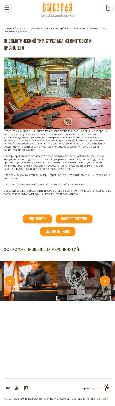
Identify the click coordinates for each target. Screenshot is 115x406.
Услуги (21, 28)
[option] (31, 281)
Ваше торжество (74, 218)
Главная (9, 28)
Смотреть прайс (58, 231)
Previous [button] (10, 281)
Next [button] (105, 281)
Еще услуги (37, 218)
